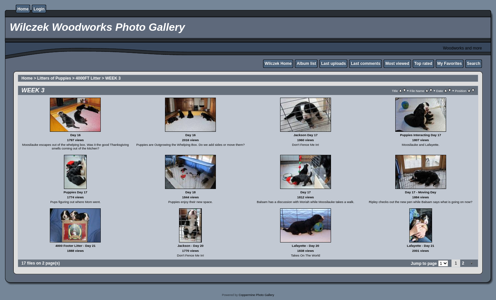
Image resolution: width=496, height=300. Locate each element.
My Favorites (449, 63)
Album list (306, 63)
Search (473, 63)
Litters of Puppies (54, 78)
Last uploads (333, 63)
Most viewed (397, 63)
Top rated (423, 63)
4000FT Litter (88, 78)
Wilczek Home (278, 63)
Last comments (365, 63)
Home (22, 9)
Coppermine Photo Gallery (256, 295)
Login (39, 9)
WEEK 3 (112, 78)
